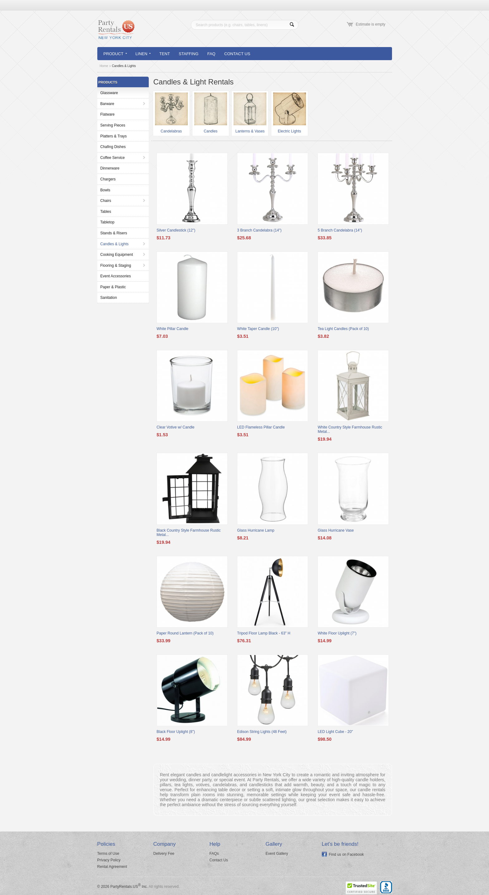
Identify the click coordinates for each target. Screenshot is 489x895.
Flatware (107, 114)
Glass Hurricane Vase (336, 530)
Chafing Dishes (113, 147)
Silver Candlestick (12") (176, 230)
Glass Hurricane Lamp (255, 530)
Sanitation (108, 297)
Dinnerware (109, 168)
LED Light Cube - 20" (335, 732)
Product (115, 53)
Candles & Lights (114, 244)
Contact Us (237, 53)
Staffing (188, 53)
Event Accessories (115, 276)
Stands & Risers (113, 233)
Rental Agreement (112, 866)
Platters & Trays (113, 136)
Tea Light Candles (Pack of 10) (343, 329)
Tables (105, 211)
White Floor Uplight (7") (337, 633)
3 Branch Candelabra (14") (259, 230)
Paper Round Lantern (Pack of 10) (185, 633)
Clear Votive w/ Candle (175, 427)
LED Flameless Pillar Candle (261, 427)
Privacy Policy (109, 860)
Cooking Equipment (116, 254)
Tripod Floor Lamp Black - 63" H (263, 633)
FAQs (214, 853)
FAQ (211, 53)
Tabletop (107, 222)
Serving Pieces (112, 125)
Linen (143, 53)
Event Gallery (277, 853)
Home (104, 66)
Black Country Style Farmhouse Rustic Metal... (188, 532)
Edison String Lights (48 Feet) (262, 732)
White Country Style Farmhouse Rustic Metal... (350, 429)
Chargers (108, 179)
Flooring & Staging (115, 265)
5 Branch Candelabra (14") (340, 230)
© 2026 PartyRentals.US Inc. (122, 886)
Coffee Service (112, 158)
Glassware (109, 93)
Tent (164, 53)
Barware (107, 104)
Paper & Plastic (113, 287)
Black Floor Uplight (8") (176, 732)
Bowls (105, 190)
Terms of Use (108, 853)
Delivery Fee (163, 853)
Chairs (105, 201)
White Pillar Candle (172, 329)
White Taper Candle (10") (258, 329)
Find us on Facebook (346, 854)
